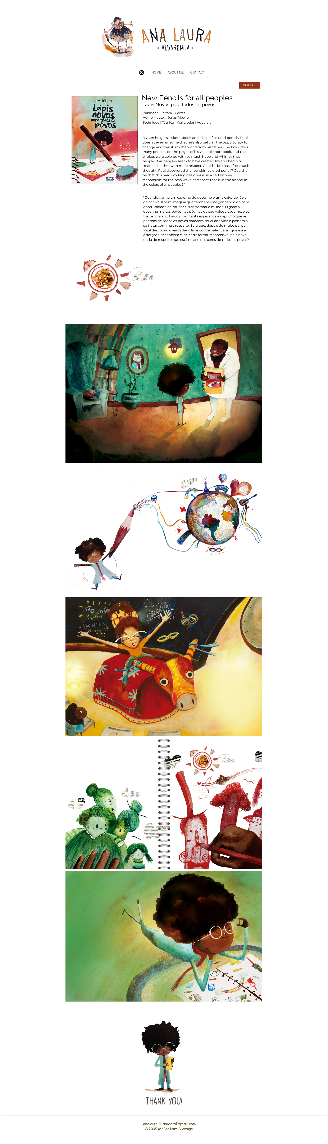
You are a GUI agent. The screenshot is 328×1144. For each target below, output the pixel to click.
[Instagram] (142, 72)
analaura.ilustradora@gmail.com (169, 1123)
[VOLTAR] (249, 85)
